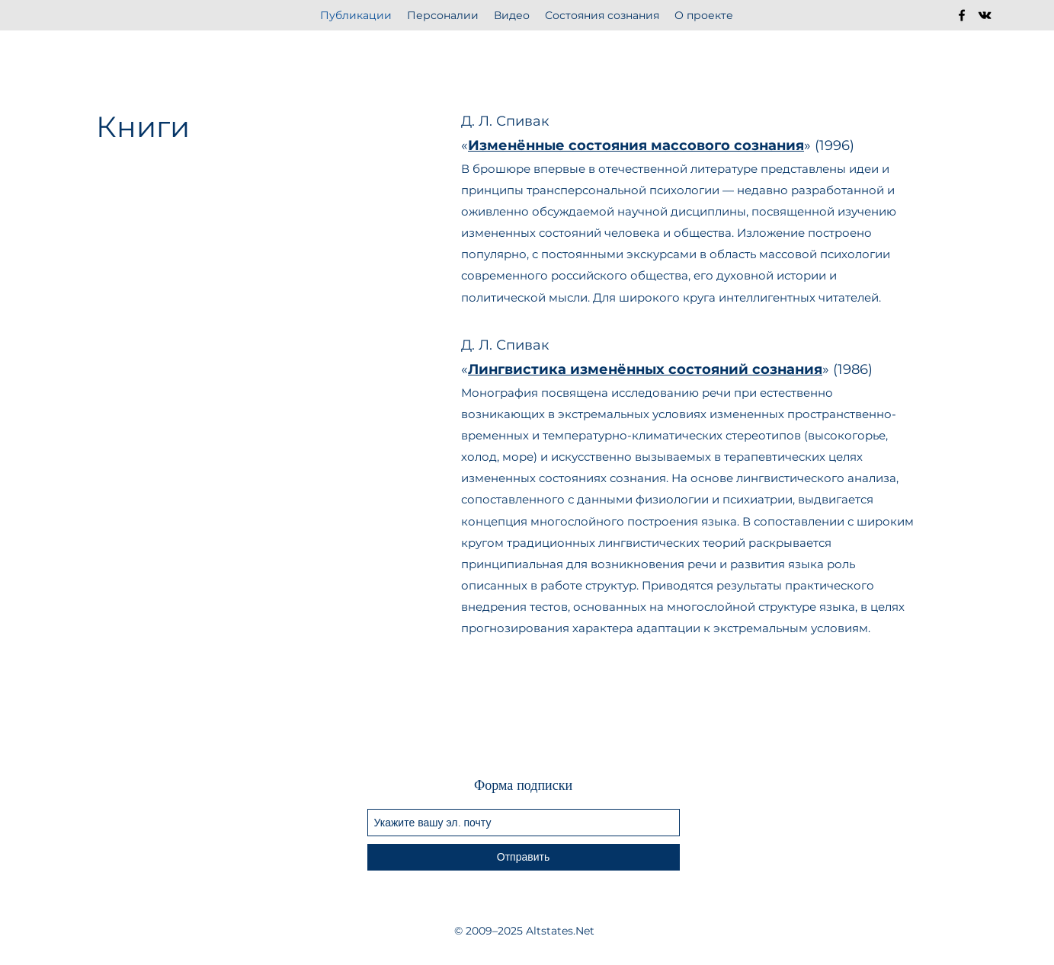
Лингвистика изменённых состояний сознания (645, 369)
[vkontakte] (984, 15)
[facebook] (961, 15)
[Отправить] (523, 857)
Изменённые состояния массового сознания (636, 145)
